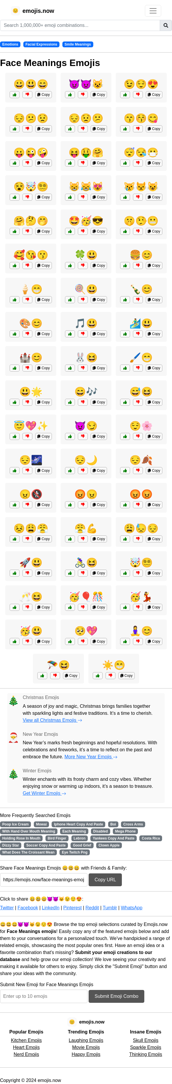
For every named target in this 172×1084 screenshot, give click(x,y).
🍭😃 (86, 289)
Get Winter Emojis (44, 793)
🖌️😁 (141, 357)
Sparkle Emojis (145, 1047)
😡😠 (86, 494)
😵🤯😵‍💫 (30, 186)
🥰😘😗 (30, 255)
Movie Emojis (86, 1047)
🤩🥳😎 (86, 221)
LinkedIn (50, 907)
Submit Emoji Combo (116, 996)
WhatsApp (131, 907)
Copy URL (105, 879)
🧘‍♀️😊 (141, 631)
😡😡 (141, 494)
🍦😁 (31, 289)
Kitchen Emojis (26, 1040)
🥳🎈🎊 (86, 597)
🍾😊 (141, 289)
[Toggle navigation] (153, 11)
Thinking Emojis (145, 1054)
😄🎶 (86, 391)
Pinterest (72, 907)
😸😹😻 (86, 186)
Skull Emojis (145, 1040)
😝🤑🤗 (86, 152)
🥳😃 (31, 631)
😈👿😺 (86, 84)
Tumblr (110, 907)
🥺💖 (86, 631)
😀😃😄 (30, 84)
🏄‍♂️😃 (141, 323)
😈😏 (86, 426)
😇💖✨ (30, 426)
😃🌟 (31, 391)
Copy (43, 95)
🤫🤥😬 (141, 221)
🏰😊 (31, 357)
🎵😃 (86, 323)
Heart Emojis (26, 1047)
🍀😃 (86, 255)
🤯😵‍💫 (141, 562)
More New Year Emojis (90, 756)
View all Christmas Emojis (52, 720)
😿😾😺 (141, 186)
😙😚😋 (141, 118)
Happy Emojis (86, 1054)
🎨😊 (31, 323)
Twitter (7, 907)
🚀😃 (31, 562)
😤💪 (86, 528)
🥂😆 (31, 597)
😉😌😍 (141, 84)
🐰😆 (86, 357)
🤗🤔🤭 (30, 221)
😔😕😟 (30, 118)
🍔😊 (141, 255)
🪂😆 (58, 665)
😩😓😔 (141, 528)
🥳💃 (141, 597)
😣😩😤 (30, 528)
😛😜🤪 (30, 152)
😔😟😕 (86, 118)
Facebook (27, 907)
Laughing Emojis (86, 1040)
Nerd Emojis (26, 1054)
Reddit (92, 907)
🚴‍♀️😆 (86, 562)
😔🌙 (86, 460)
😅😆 (141, 391)
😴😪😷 (141, 152)
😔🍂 (141, 460)
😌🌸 (141, 426)
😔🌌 (31, 460)
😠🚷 (31, 494)
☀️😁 (113, 665)
